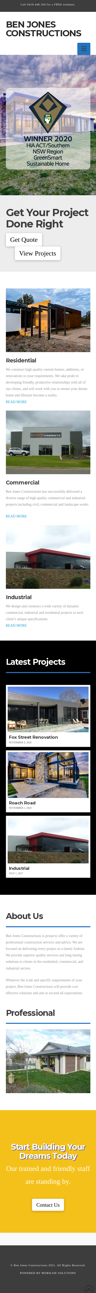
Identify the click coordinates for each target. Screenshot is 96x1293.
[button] (83, 49)
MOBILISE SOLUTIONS (59, 1272)
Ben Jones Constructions (43, 29)
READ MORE (16, 402)
